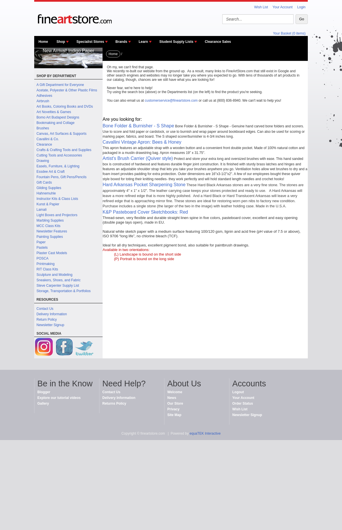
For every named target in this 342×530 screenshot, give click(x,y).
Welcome (174, 392)
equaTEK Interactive (205, 433)
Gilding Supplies (48, 188)
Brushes (42, 128)
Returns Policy (114, 403)
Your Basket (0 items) (289, 33)
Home (43, 42)
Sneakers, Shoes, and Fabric (58, 280)
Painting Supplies (49, 237)
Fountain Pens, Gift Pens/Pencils (61, 177)
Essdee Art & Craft (50, 172)
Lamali (41, 210)
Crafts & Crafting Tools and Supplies (63, 150)
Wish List (261, 7)
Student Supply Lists (176, 42)
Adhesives (44, 96)
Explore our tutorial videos (59, 398)
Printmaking (45, 264)
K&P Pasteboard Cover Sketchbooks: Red (145, 212)
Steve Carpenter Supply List (57, 286)
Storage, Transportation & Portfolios (63, 291)
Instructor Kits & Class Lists (57, 199)
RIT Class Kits (47, 269)
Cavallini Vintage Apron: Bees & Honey (142, 142)
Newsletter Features (51, 231)
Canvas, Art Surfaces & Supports (61, 134)
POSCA (42, 258)
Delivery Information (51, 314)
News (171, 398)
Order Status (242, 403)
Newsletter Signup (50, 325)
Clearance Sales (218, 42)
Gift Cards (44, 182)
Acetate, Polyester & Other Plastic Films (66, 90)
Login (301, 7)
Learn (143, 42)
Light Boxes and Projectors (56, 215)
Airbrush (42, 101)
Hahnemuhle (46, 193)
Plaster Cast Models (51, 253)
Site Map (174, 415)
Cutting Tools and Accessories (59, 155)
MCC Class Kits (48, 226)
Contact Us (44, 309)
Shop (60, 42)
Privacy (173, 409)
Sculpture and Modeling (54, 275)
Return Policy (46, 320)
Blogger (43, 392)
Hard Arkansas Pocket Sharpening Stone (144, 184)
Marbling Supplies (50, 220)
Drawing (42, 161)
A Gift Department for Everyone (60, 85)
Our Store (175, 403)
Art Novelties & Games (53, 112)
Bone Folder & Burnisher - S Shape (138, 125)
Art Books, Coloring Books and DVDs (64, 107)
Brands (121, 42)
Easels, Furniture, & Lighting (58, 166)
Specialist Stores (90, 42)
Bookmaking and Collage (55, 123)
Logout (238, 392)
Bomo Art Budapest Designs (57, 117)
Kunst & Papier (47, 204)
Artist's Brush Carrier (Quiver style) (138, 158)
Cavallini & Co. (47, 139)
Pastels (42, 248)
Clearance (44, 144)
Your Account (282, 7)
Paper (41, 242)
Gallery (43, 403)
